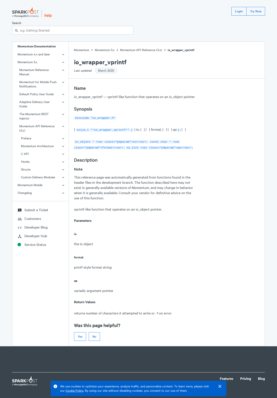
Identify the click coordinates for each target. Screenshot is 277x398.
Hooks (25, 162)
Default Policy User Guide (36, 94)
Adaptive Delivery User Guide (34, 104)
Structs (26, 169)
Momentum (81, 50)
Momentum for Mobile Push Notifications (38, 84)
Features (226, 376)
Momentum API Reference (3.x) (37, 128)
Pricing (245, 376)
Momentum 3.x (27, 62)
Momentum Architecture (37, 146)
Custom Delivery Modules (38, 177)
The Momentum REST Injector (34, 116)
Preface (26, 138)
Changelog (25, 193)
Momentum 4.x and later (34, 54)
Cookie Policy (74, 390)
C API (25, 154)
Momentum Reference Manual (34, 72)
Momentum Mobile (30, 185)
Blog (261, 376)
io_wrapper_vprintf (181, 50)
